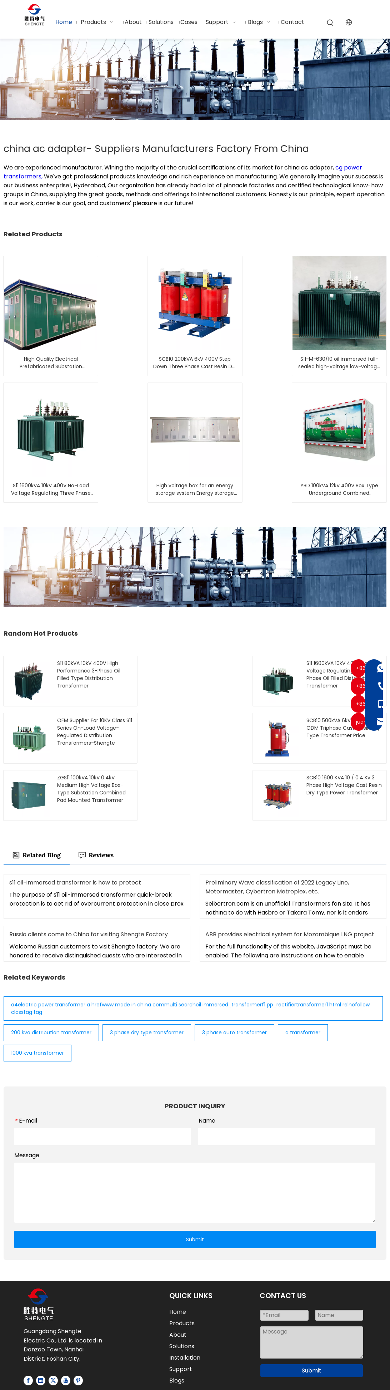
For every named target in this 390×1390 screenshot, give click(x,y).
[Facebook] (28, 1323)
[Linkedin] (40, 1323)
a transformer (302, 975)
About (177, 1278)
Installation (184, 1301)
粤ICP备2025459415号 (195, 1382)
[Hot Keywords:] (330, 22)
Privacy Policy (193, 1373)
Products (182, 1266)
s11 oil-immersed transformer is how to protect (75, 826)
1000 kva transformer (37, 996)
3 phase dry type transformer (147, 975)
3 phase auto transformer (234, 975)
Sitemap (340, 1364)
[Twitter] (53, 1323)
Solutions (181, 1289)
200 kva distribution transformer (51, 975)
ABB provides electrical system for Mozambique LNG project (289, 877)
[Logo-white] (39, 1247)
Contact (181, 1335)
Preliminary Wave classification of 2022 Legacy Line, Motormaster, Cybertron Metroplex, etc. (277, 830)
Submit (195, 1182)
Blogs (176, 1324)
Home (177, 1255)
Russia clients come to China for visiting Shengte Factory (88, 877)
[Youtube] (65, 1323)
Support (180, 1312)
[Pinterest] (78, 1323)
